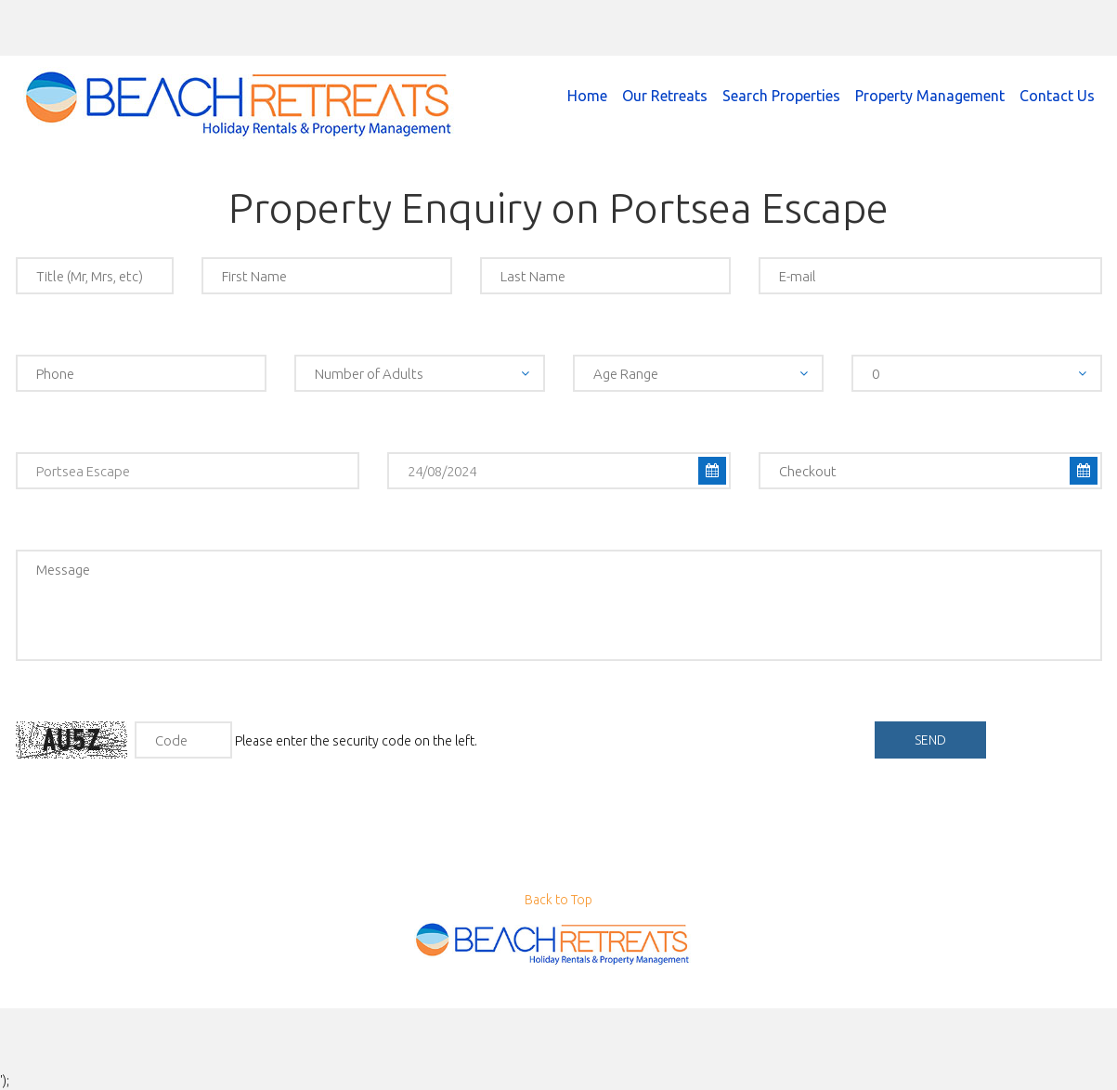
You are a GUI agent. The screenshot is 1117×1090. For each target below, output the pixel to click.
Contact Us (1057, 95)
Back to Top (558, 899)
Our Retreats (665, 95)
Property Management (930, 95)
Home (587, 95)
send (930, 740)
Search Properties (781, 95)
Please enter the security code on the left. (246, 740)
